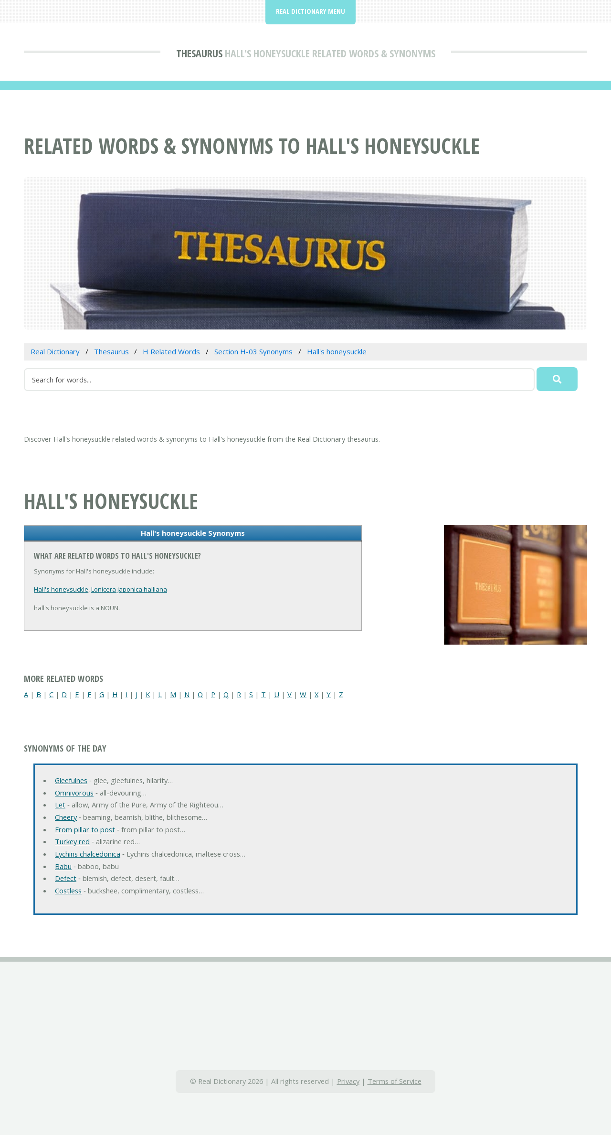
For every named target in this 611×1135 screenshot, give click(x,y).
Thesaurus (199, 53)
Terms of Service (394, 1081)
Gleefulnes (71, 780)
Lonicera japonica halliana (129, 589)
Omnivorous (74, 792)
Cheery (66, 817)
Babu (63, 866)
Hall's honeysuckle (61, 589)
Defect (65, 878)
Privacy (348, 1081)
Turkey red (72, 841)
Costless (68, 890)
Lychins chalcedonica (87, 854)
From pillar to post (85, 829)
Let (60, 804)
